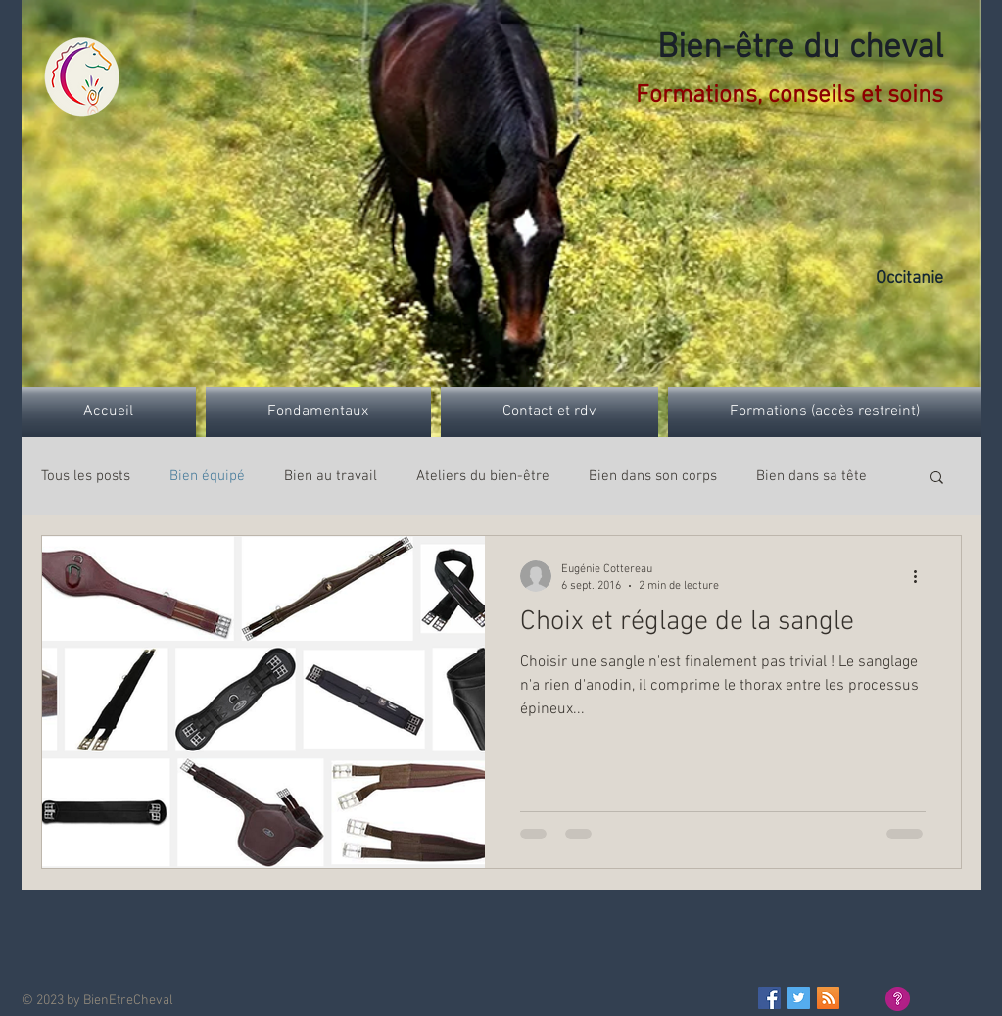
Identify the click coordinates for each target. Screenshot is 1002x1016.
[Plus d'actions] (922, 576)
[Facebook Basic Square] (769, 998)
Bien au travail (330, 476)
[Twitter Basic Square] (798, 998)
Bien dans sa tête (811, 476)
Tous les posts (85, 476)
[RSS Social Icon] (828, 998)
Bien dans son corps (653, 476)
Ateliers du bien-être (482, 476)
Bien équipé (207, 476)
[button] (937, 478)
